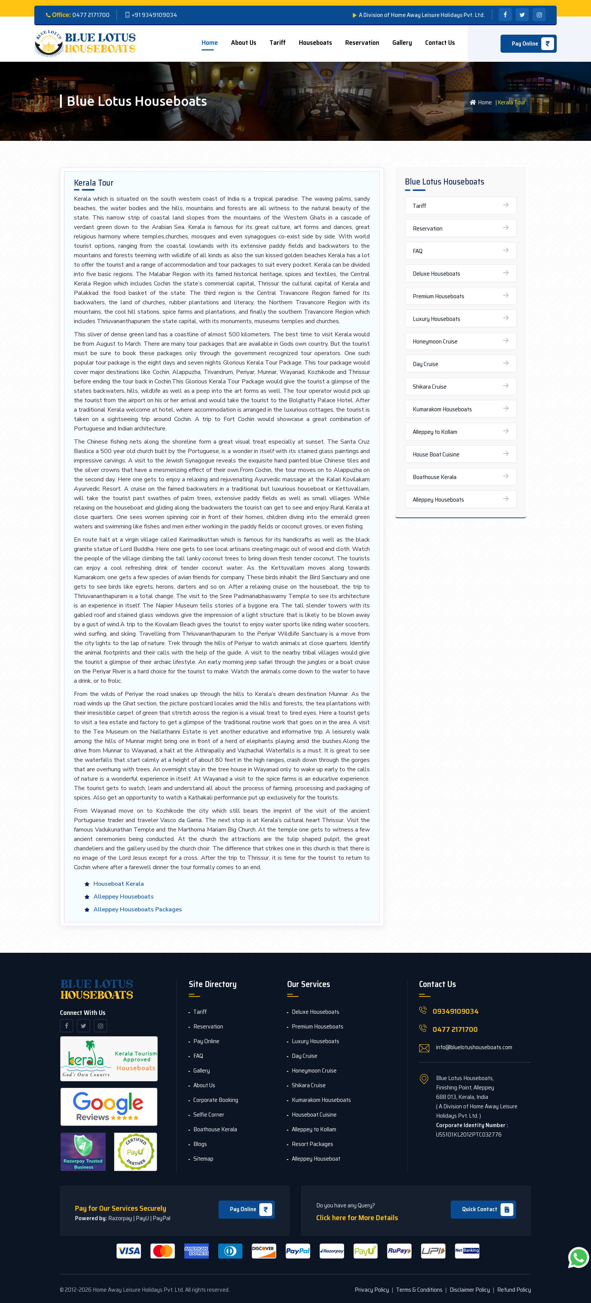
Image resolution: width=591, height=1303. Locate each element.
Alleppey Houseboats (123, 897)
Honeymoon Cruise (435, 341)
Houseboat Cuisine (314, 1114)
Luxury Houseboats (436, 318)
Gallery (402, 42)
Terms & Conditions (419, 1289)
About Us (243, 42)
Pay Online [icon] (533, 43)
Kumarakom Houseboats (442, 409)
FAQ (418, 251)
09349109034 (456, 1011)
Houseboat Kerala (118, 884)
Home (210, 42)
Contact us (440, 42)
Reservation (362, 42)
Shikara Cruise (430, 386)
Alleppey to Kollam (435, 431)
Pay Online (251, 1209)
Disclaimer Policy (470, 1289)
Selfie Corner (208, 1114)
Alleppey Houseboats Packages (137, 909)
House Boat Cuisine (436, 454)
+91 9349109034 (154, 15)
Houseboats (315, 42)
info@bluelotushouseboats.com (474, 1047)
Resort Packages (312, 1144)
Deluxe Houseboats (436, 273)
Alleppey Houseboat (316, 1158)
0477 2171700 (455, 1029)
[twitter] (522, 14)
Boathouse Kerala (434, 477)
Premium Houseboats (438, 296)
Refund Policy (514, 1289)
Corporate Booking (215, 1100)
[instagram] (539, 14)
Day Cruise (425, 364)
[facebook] (505, 14)
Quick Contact (487, 1209)
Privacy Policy (372, 1289)
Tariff (277, 42)
